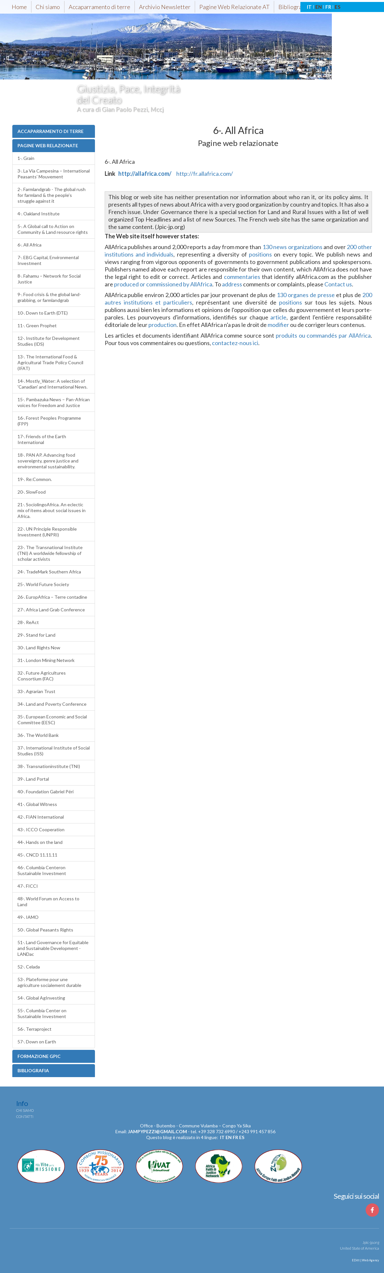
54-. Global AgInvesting (41, 998)
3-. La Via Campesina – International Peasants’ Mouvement (53, 173)
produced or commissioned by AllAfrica (163, 284)
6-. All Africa (29, 244)
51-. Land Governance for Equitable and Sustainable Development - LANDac (52, 948)
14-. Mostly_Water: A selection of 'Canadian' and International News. (52, 384)
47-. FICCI (27, 886)
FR (328, 7)
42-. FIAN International (40, 817)
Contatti (24, 1116)
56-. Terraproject (34, 1029)
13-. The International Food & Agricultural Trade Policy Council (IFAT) (50, 362)
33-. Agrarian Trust (36, 691)
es (241, 1137)
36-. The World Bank (38, 735)
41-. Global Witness (37, 804)
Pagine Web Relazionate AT (234, 6)
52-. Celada (28, 966)
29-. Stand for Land (36, 635)
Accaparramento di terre (99, 6)
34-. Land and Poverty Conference (52, 704)
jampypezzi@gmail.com (157, 1131)
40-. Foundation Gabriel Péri (45, 791)
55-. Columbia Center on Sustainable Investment (41, 1013)
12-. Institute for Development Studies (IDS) (48, 341)
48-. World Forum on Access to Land (48, 901)
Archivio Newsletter (165, 6)
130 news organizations (292, 246)
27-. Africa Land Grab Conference (51, 609)
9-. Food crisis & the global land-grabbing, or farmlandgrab (49, 297)
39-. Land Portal (33, 779)
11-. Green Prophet (37, 325)
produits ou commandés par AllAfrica (323, 335)
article (278, 317)
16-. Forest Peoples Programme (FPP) (49, 420)
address (232, 284)
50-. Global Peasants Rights (45, 929)
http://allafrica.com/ (144, 173)
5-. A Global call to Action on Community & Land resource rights (52, 229)
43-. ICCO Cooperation (40, 829)
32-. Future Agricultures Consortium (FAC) (41, 675)
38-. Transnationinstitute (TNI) (48, 766)
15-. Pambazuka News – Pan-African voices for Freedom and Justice (53, 402)
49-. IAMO (28, 917)
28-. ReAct (28, 622)
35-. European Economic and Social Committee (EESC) (52, 719)
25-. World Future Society (43, 584)
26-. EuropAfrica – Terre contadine (52, 597)
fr (235, 1137)
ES (337, 7)
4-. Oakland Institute (38, 213)
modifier (278, 324)
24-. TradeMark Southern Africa (49, 571)
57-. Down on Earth (36, 1041)
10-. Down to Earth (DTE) (42, 313)
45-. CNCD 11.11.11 (37, 855)
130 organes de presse (306, 294)
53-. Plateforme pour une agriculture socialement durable (49, 982)
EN (318, 7)
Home (19, 6)
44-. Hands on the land (40, 842)
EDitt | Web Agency (365, 1260)
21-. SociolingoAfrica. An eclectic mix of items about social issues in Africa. (51, 510)
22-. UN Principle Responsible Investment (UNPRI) (47, 531)
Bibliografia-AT (297, 6)
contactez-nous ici (235, 342)
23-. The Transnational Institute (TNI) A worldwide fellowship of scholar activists (50, 553)
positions (260, 254)
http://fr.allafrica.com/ (204, 173)
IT (309, 7)
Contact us (338, 284)
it (222, 1137)
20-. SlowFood (31, 492)
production (162, 324)
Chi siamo (48, 6)
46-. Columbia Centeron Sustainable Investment (41, 870)
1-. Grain (25, 158)
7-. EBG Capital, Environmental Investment (48, 260)
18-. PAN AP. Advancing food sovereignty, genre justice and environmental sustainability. (47, 460)
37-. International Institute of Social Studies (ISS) (53, 750)
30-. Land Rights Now (38, 647)
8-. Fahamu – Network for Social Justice (49, 278)
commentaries (242, 276)
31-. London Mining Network (46, 660)
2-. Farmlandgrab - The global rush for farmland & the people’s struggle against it (51, 195)
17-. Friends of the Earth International (41, 439)
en (229, 1137)
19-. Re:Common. (34, 479)
